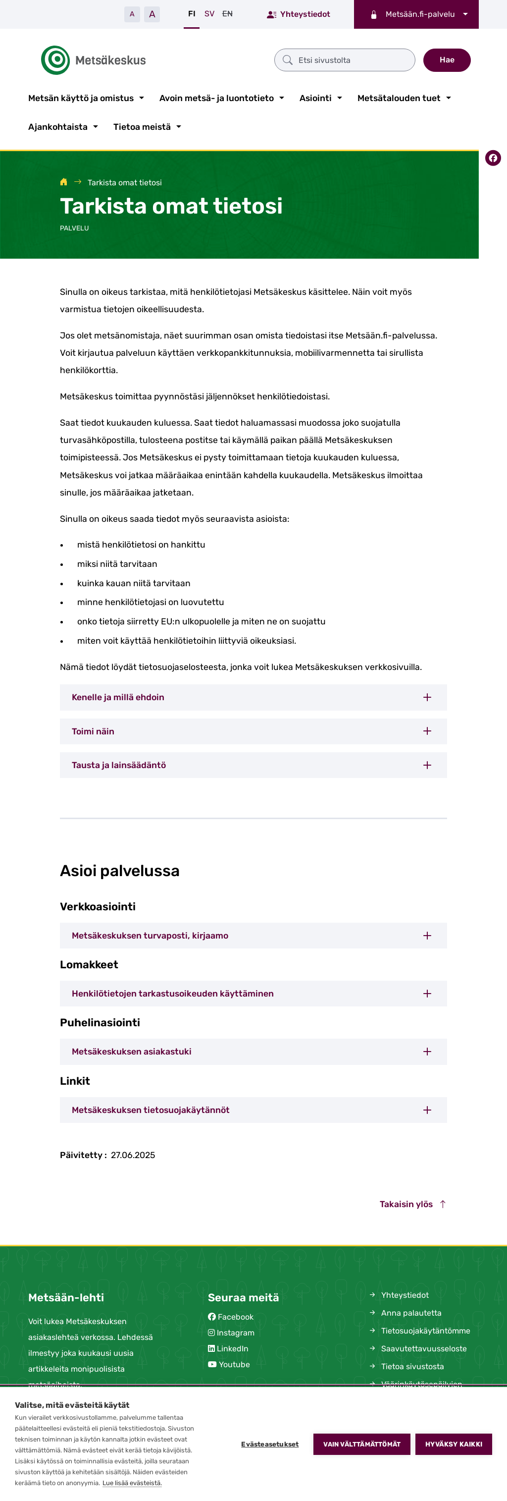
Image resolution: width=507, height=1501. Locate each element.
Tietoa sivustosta (405, 1364)
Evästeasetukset (270, 1444)
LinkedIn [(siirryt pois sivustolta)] (233, 1346)
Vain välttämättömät (362, 1444)
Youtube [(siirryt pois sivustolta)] (234, 1362)
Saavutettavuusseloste (417, 1346)
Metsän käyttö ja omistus (81, 96)
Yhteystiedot (298, 14)
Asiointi (316, 96)
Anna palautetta (404, 1311)
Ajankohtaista (58, 125)
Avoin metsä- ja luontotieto (216, 96)
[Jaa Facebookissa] (492, 156)
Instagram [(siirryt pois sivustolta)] (235, 1330)
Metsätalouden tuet (399, 96)
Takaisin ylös (413, 1202)
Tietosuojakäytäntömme (418, 1329)
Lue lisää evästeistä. (132, 1483)
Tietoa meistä (142, 125)
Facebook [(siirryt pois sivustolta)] (236, 1315)
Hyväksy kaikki (453, 1444)
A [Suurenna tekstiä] (152, 14)
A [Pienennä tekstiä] (132, 14)
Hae (447, 58)
